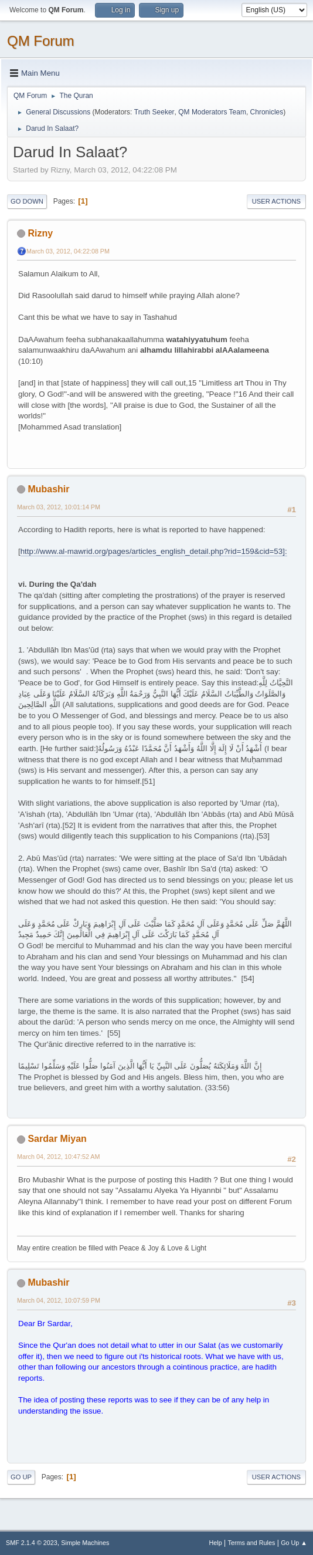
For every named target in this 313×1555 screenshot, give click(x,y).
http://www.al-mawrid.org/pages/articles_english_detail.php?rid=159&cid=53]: (154, 551)
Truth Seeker (154, 112)
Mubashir (48, 489)
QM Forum (40, 41)
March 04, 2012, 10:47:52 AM (58, 1156)
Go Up (21, 1476)
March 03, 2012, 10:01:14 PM (58, 507)
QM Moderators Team (212, 112)
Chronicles (267, 112)
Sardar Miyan (57, 1139)
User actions (276, 201)
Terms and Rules (251, 1542)
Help (215, 1542)
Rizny (40, 233)
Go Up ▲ (294, 1542)
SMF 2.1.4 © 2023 (31, 1542)
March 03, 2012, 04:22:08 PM (68, 251)
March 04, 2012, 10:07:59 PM (58, 1300)
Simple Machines (85, 1542)
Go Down (27, 201)
